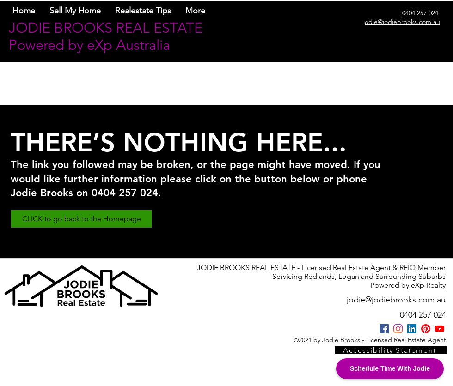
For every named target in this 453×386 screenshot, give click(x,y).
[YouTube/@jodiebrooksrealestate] (439, 328)
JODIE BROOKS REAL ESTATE (105, 27)
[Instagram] (398, 328)
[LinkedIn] (411, 328)
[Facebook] (384, 328)
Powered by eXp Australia (89, 45)
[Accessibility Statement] (391, 350)
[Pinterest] (425, 328)
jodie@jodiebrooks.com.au (396, 300)
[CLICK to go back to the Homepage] (81, 219)
